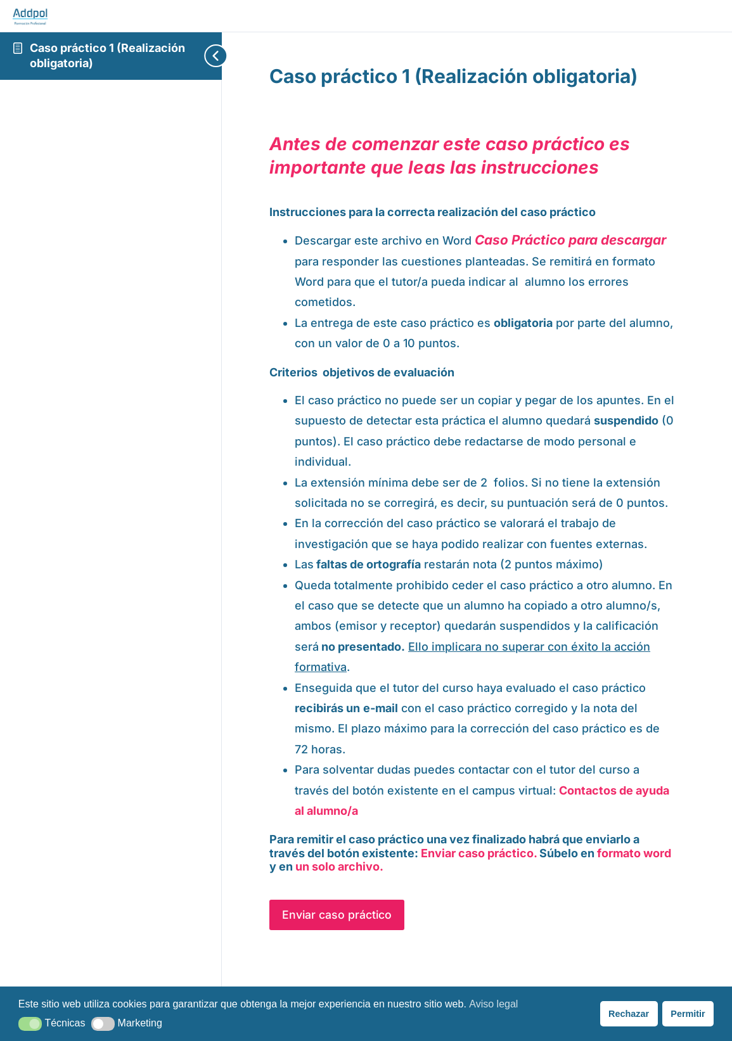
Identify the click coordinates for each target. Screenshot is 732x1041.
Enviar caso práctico (347, 936)
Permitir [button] (688, 1014)
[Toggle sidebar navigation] (196, 56)
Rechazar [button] (628, 1014)
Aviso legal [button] (493, 1004)
